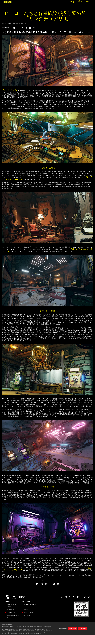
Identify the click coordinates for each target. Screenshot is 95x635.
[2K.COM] (7, 597)
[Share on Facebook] (26, 28)
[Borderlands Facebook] (81, 597)
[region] (47, 628)
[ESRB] (81, 609)
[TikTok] (62, 597)
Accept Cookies (72, 628)
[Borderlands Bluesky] (89, 597)
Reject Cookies (82, 628)
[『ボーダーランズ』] (7, 2)
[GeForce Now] (22, 597)
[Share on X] (22, 28)
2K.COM (26, 607)
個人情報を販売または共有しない (13, 616)
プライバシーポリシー (12, 604)
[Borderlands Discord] (73, 597)
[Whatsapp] (18, 28)
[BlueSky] (30, 28)
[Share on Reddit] (14, 28)
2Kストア (26, 609)
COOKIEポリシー (11, 609)
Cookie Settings (11, 620)
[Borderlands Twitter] (70, 597)
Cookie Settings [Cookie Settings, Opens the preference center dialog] (62, 628)
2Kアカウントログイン (29, 612)
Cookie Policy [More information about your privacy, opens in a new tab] (37, 633)
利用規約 (9, 607)
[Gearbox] (14, 597)
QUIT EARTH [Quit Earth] (27, 615)
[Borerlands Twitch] (85, 597)
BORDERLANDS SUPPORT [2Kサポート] (31, 604)
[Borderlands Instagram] (66, 597)
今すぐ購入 (76, 1)
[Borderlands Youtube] (78, 597)
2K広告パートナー (11, 612)
